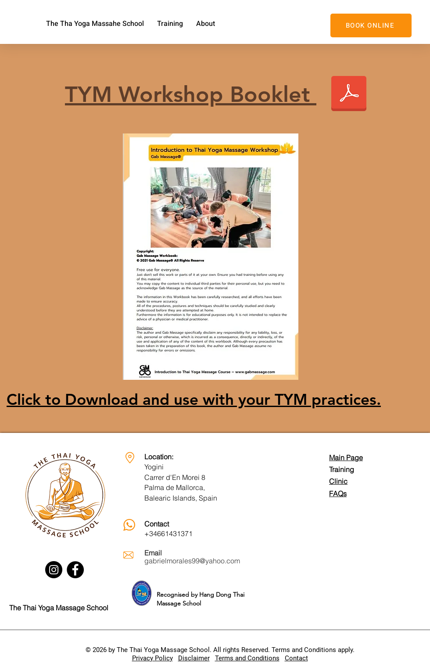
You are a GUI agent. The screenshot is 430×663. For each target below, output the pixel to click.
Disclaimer (194, 658)
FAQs (338, 493)
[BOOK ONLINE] (371, 25)
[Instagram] (53, 569)
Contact (296, 658)
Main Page (346, 457)
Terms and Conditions (247, 658)
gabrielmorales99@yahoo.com (192, 560)
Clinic (338, 481)
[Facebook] (75, 569)
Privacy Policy (152, 658)
